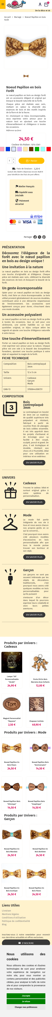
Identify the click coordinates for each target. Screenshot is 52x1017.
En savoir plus (34, 462)
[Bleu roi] (8, 149)
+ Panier (31, 160)
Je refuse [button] (26, 1001)
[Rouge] (48, 149)
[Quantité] (10, 161)
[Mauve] (19, 149)
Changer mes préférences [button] (26, 1007)
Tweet (39, 237)
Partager (35, 237)
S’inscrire (26, 943)
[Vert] (37, 149)
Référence (10, 130)
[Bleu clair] (43, 149)
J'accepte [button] (26, 996)
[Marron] (31, 149)
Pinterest (44, 237)
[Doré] (25, 149)
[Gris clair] (14, 149)
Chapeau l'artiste (36, 721)
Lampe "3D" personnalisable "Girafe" (12, 679)
